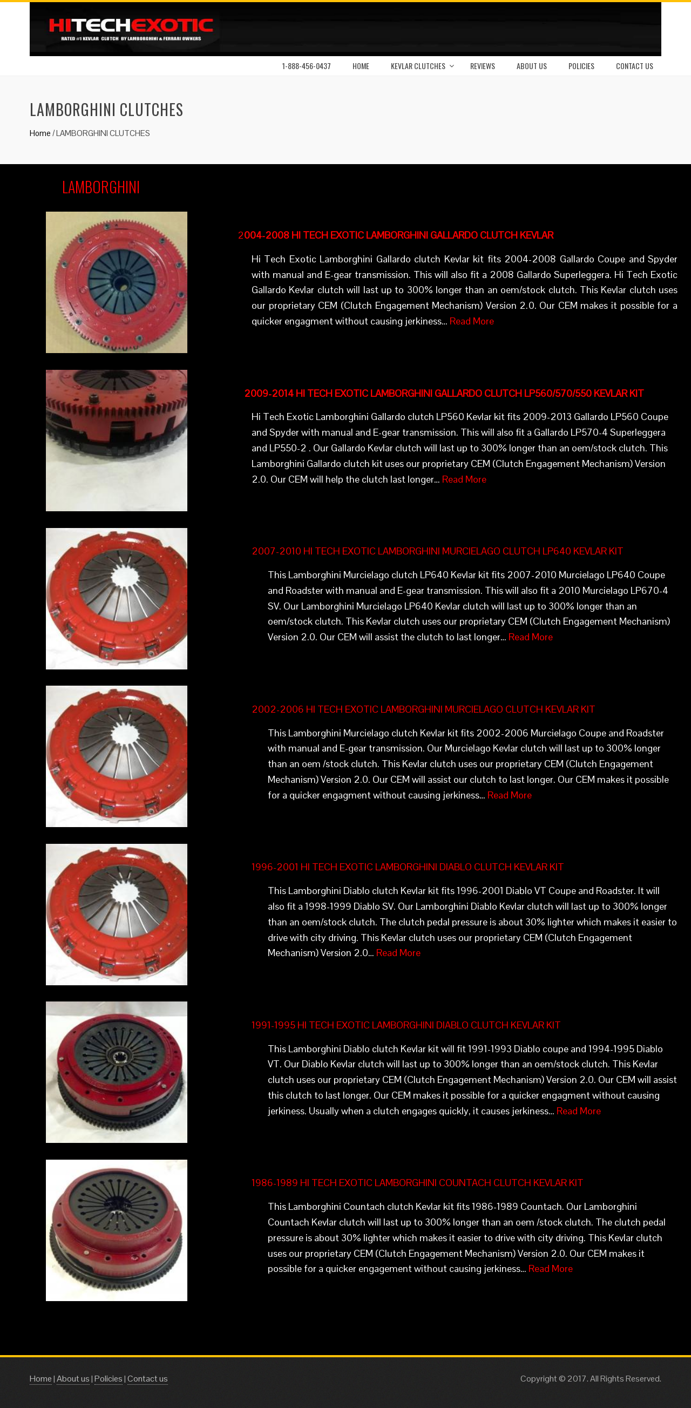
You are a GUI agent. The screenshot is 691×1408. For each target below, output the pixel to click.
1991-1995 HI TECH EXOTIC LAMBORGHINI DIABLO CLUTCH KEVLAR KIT (406, 1025)
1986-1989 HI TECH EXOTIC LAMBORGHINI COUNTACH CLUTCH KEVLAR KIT (418, 1182)
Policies (581, 65)
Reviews (482, 65)
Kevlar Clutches (418, 65)
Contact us (634, 65)
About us (73, 1378)
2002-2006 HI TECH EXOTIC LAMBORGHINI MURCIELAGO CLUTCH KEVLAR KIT (423, 709)
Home (361, 65)
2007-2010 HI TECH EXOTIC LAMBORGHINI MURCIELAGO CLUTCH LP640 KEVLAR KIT (438, 551)
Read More (472, 321)
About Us (532, 65)
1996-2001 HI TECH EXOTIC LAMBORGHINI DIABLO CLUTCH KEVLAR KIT (408, 867)
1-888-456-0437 (306, 65)
